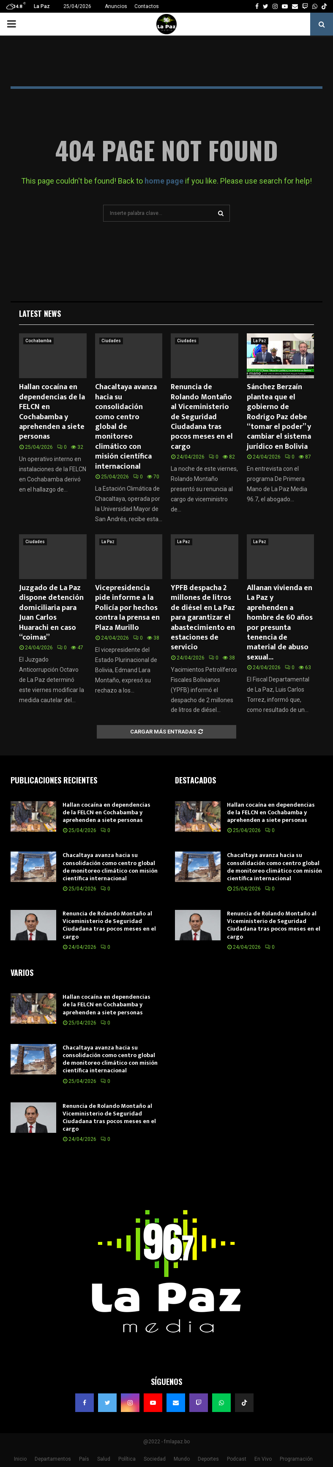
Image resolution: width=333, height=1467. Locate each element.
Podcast (236, 1459)
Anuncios (116, 6)
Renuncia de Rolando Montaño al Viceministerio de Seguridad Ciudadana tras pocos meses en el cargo (202, 417)
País (84, 1459)
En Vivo (263, 1459)
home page (164, 180)
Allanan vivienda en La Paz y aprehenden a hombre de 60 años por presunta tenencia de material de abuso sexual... (280, 623)
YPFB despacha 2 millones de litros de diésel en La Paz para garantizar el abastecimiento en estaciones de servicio (203, 618)
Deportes (208, 1459)
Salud (103, 1459)
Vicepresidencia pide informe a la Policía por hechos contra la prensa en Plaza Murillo (127, 608)
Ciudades (111, 340)
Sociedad (155, 1459)
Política (127, 1459)
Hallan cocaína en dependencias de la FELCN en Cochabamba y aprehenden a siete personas (52, 412)
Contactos (146, 6)
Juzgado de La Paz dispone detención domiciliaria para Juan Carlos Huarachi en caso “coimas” (51, 613)
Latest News (40, 313)
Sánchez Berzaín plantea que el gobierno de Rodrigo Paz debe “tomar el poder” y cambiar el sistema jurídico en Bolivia (279, 417)
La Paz (259, 340)
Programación (296, 1459)
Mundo (182, 1459)
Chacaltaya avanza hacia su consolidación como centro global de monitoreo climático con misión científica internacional (126, 427)
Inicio (20, 1459)
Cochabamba (38, 340)
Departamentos (53, 1459)
